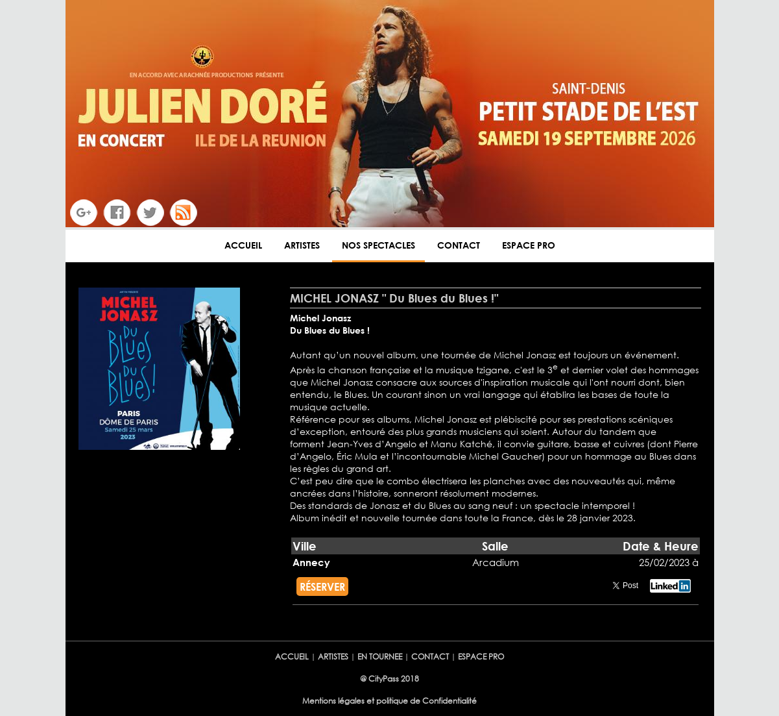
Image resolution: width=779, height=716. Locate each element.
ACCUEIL (243, 245)
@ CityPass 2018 (389, 678)
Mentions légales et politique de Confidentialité (389, 700)
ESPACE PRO (528, 245)
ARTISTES (302, 245)
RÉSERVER (322, 586)
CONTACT (458, 245)
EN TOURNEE (379, 656)
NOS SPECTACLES (378, 245)
